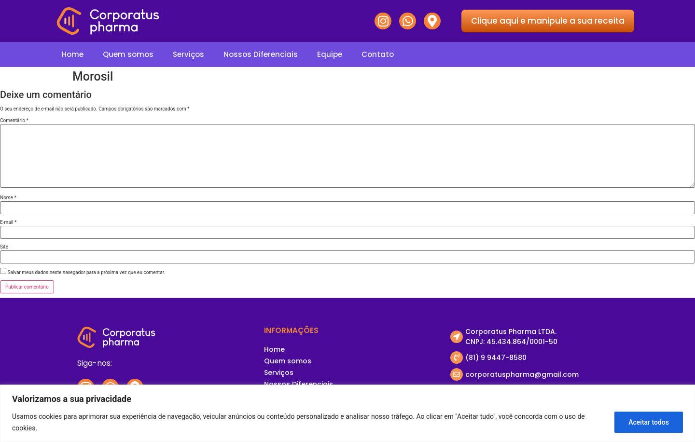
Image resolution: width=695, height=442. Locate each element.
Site (4, 247)
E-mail (8, 222)
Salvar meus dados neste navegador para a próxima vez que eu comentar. (86, 272)
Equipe (329, 54)
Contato (377, 54)
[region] (347, 413)
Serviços (188, 54)
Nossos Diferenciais (260, 54)
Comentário (14, 120)
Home (72, 54)
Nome (8, 197)
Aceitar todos (648, 422)
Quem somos (128, 54)
